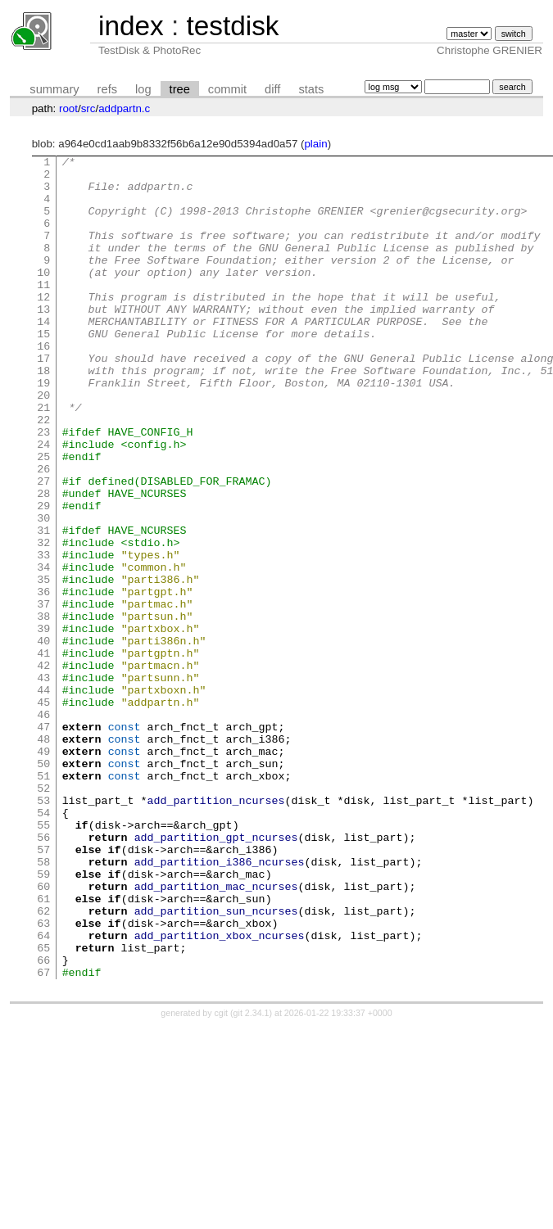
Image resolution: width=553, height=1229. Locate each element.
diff (272, 89)
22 (43, 473)
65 (43, 1107)
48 (43, 856)
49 (43, 871)
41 (43, 753)
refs (107, 89)
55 (43, 959)
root (68, 108)
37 (43, 694)
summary (54, 89)
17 (43, 399)
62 (43, 1062)
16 (43, 384)
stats (311, 89)
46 (43, 827)
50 (43, 886)
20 (43, 443)
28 (43, 561)
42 (43, 768)
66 (43, 1121)
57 (43, 989)
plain (315, 144)
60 (43, 1033)
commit (227, 89)
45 (43, 812)
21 (43, 458)
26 (43, 532)
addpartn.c (124, 108)
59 (43, 1018)
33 (43, 635)
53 (43, 930)
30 (43, 591)
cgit (223, 1177)
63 (43, 1077)
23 (43, 488)
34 (43, 650)
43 (43, 782)
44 (43, 797)
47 (43, 841)
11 (43, 311)
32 (43, 620)
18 (43, 414)
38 (43, 709)
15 (43, 370)
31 (43, 606)
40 (43, 738)
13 (43, 340)
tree (180, 89)
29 (43, 576)
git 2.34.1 (251, 1177)
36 (43, 679)
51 (43, 900)
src (88, 108)
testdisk (232, 26)
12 (43, 326)
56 (43, 974)
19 (43, 429)
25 (43, 517)
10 (43, 296)
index (131, 26)
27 (43, 547)
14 (43, 355)
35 (43, 664)
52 (43, 915)
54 (43, 945)
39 (43, 723)
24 (43, 502)
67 (43, 1136)
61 (43, 1048)
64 (43, 1092)
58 (43, 1003)
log (143, 89)
